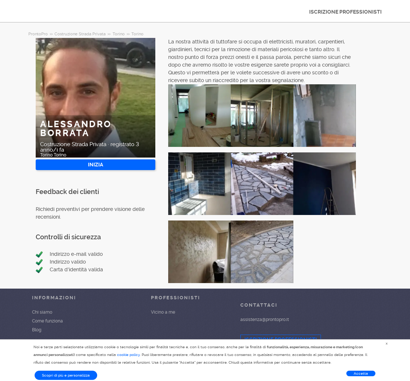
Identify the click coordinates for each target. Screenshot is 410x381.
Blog (36, 329)
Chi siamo (42, 312)
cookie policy (128, 355)
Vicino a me (163, 312)
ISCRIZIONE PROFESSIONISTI (345, 12)
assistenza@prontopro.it (264, 319)
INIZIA (95, 164)
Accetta (361, 373)
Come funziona (47, 321)
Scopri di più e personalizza (66, 375)
